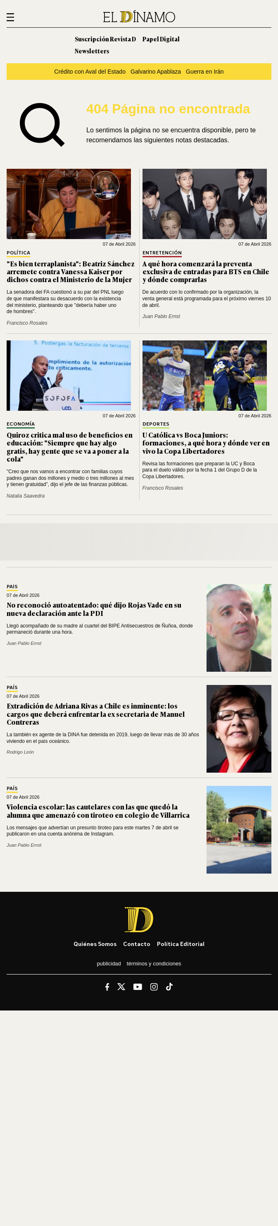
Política (18, 253)
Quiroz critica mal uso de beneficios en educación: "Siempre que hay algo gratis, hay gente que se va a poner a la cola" (70, 447)
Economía (21, 424)
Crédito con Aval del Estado (90, 71)
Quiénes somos (95, 943)
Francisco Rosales (27, 323)
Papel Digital (161, 38)
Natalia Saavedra (26, 496)
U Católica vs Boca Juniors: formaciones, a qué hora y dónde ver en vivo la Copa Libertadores (206, 442)
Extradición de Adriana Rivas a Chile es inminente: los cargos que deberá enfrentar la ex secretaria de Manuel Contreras (96, 713)
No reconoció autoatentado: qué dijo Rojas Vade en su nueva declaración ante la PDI (94, 609)
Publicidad (109, 963)
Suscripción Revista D (105, 38)
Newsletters (92, 50)
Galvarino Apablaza (156, 71)
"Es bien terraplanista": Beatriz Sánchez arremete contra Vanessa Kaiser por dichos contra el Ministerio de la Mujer (71, 271)
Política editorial (180, 943)
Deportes (156, 424)
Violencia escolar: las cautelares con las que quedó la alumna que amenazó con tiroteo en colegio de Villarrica (98, 810)
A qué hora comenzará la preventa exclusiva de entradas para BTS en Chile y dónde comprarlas (206, 271)
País (12, 586)
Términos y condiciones (154, 963)
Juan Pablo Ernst (161, 316)
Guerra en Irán (205, 71)
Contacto (136, 943)
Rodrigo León (20, 751)
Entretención (162, 253)
